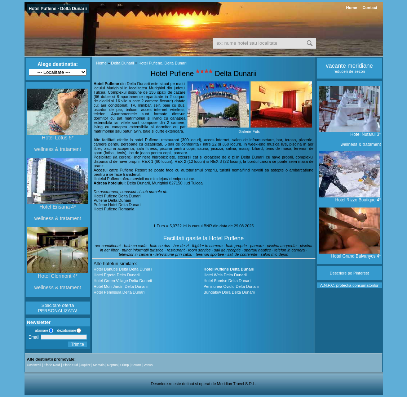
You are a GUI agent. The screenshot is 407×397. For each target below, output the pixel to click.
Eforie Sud (70, 365)
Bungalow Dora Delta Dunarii (229, 292)
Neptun (112, 365)
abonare (40, 331)
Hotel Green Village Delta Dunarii (123, 280)
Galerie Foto (250, 131)
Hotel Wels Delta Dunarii (225, 275)
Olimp (124, 365)
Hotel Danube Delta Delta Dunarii (123, 269)
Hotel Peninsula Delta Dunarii (120, 292)
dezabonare (66, 331)
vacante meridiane (349, 66)
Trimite (77, 344)
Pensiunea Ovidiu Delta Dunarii (231, 286)
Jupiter (85, 365)
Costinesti (34, 365)
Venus (147, 365)
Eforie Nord (52, 365)
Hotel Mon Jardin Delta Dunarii (121, 286)
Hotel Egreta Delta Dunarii (117, 275)
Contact (370, 7)
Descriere (338, 273)
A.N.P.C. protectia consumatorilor (349, 285)
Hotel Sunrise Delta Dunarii (228, 280)
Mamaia (99, 365)
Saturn (136, 365)
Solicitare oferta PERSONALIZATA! (57, 308)
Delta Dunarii (122, 63)
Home (351, 7)
